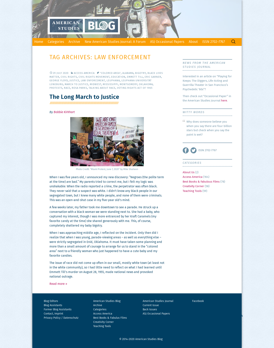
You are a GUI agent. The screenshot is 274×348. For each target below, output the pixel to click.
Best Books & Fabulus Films (110, 318)
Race (67, 88)
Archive (74, 42)
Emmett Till (135, 77)
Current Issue (151, 305)
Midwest (95, 84)
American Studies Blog (106, 301)
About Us (188, 172)
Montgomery (128, 84)
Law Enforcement (93, 80)
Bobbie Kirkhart (64, 112)
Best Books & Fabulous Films (201, 181)
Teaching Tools (192, 191)
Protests (55, 88)
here (224, 100)
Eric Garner (153, 77)
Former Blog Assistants (58, 309)
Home (38, 42)
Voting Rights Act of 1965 (134, 88)
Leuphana (113, 80)
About (193, 42)
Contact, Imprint (53, 313)
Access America (84, 73)
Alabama (128, 73)
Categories (56, 42)
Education (118, 77)
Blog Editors (51, 301)
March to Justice (76, 84)
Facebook (198, 301)
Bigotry (140, 73)
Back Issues (150, 309)
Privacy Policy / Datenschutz (61, 318)
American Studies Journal (158, 301)
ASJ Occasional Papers (167, 42)
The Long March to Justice (84, 97)
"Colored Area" (110, 73)
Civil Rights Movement (94, 77)
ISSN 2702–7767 (213, 42)
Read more (58, 283)
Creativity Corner (193, 186)
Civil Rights (69, 77)
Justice (74, 80)
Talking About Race (102, 88)
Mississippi (110, 84)
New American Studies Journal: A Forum (115, 42)
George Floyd (58, 80)
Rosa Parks (79, 88)
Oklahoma (146, 84)
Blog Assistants (53, 305)
